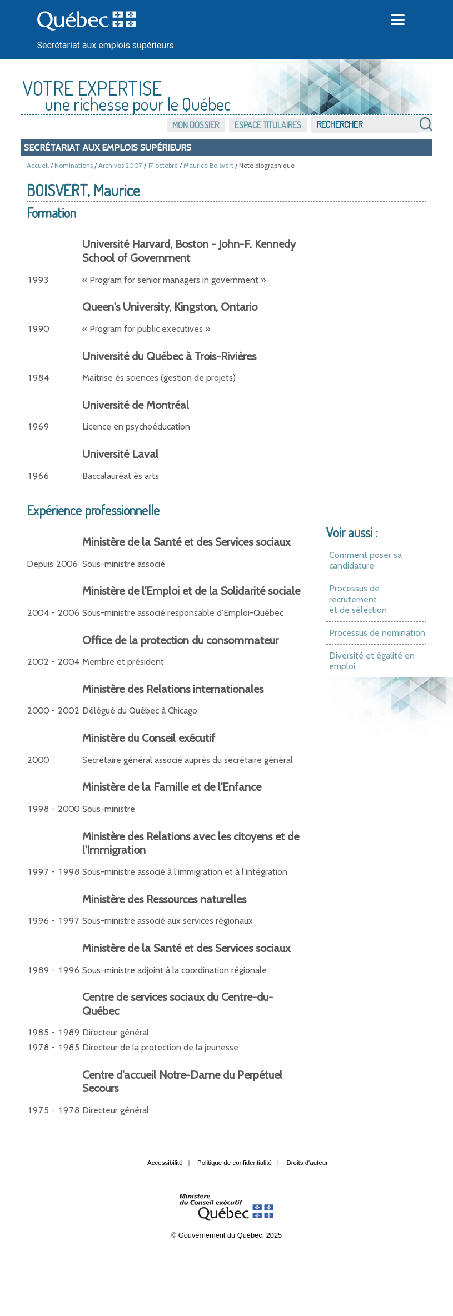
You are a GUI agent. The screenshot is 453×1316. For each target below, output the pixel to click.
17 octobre (163, 165)
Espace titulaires (268, 125)
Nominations (73, 165)
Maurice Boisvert (208, 165)
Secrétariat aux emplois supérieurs (105, 45)
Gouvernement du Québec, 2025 (230, 1235)
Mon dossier (195, 125)
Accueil (38, 165)
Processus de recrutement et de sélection (358, 599)
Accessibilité (164, 1162)
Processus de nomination (377, 632)
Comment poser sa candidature (365, 560)
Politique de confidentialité (234, 1162)
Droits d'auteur (307, 1162)
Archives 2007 (120, 165)
